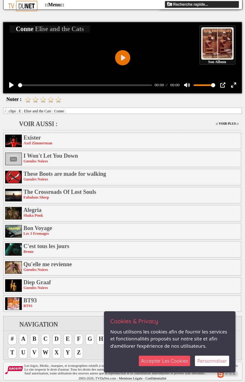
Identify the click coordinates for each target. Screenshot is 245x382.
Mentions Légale (130, 378)
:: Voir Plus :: (227, 123)
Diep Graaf (37, 282)
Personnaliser (212, 361)
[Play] (11, 85)
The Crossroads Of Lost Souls (59, 192)
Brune (28, 251)
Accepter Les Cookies (164, 361)
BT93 (30, 300)
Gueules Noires (35, 161)
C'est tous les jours (46, 246)
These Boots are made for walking (64, 174)
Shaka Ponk (33, 215)
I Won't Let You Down (50, 156)
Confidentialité (155, 378)
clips (12, 111)
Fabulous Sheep (36, 197)
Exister (32, 138)
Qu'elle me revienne (47, 264)
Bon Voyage (37, 228)
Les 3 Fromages (36, 233)
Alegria (32, 210)
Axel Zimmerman (37, 143)
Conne (59, 111)
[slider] (85, 85)
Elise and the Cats (37, 111)
